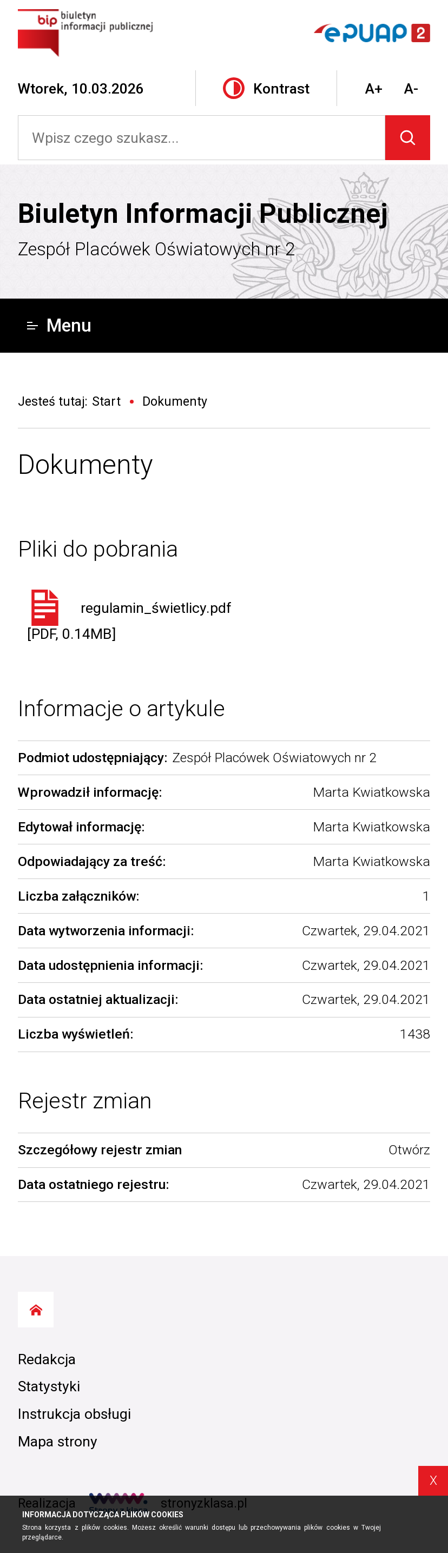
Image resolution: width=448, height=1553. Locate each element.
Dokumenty (85, 464)
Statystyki (49, 1386)
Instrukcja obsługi (74, 1413)
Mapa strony (57, 1441)
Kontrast (266, 88)
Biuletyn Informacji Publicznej (203, 213)
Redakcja (47, 1359)
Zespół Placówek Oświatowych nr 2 (156, 249)
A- (411, 88)
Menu (59, 325)
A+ (374, 88)
